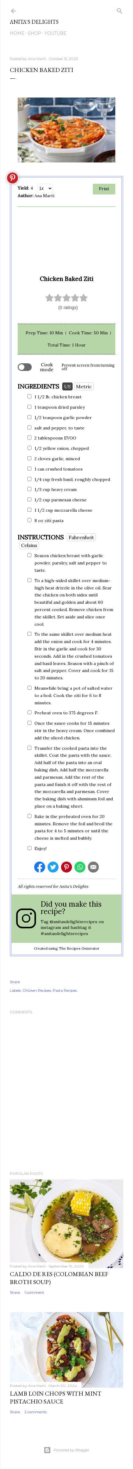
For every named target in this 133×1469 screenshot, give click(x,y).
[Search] (119, 10)
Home (17, 33)
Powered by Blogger (66, 1450)
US (67, 386)
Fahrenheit (81, 537)
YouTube (55, 33)
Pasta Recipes (65, 990)
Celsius (29, 545)
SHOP (34, 33)
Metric (84, 386)
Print (104, 188)
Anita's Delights (34, 21)
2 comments (35, 1412)
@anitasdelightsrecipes (73, 921)
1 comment (34, 1292)
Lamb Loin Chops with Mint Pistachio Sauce (56, 1397)
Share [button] (15, 982)
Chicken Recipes (37, 990)
